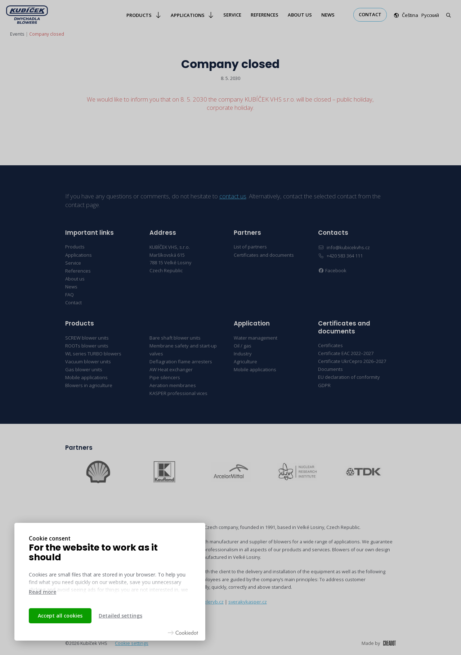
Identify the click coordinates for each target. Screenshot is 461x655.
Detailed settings (120, 615)
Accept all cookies (60, 615)
